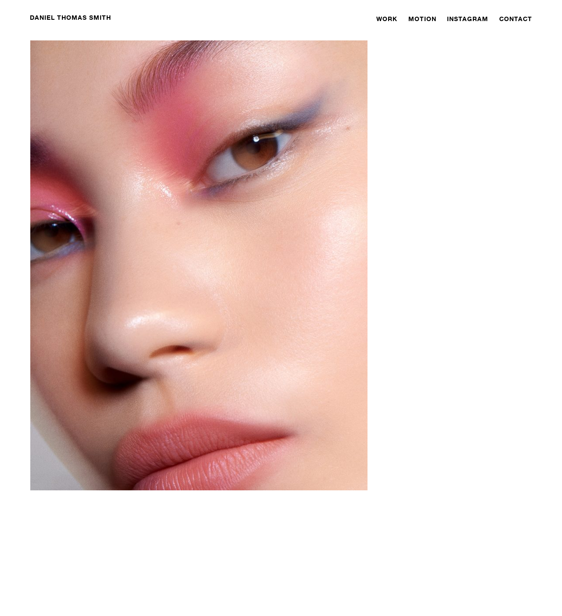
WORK (386, 18)
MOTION (422, 18)
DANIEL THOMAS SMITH (70, 17)
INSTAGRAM (467, 18)
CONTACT (515, 18)
